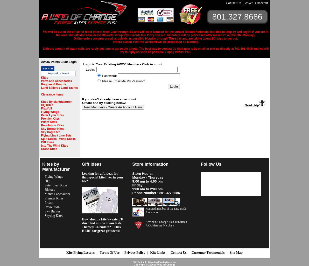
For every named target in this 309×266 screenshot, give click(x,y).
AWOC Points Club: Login (59, 62)
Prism (49, 203)
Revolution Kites (52, 125)
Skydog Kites (54, 216)
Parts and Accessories (56, 81)
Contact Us (234, 3)
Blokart (50, 189)
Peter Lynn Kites (52, 115)
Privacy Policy (135, 252)
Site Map (236, 252)
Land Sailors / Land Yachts (59, 87)
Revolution (52, 207)
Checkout (261, 3)
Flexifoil (46, 108)
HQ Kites (47, 105)
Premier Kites (50, 118)
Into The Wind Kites (54, 145)
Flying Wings (50, 112)
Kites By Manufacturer (56, 101)
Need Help (255, 105)
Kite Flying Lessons (80, 252)
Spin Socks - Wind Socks (58, 139)
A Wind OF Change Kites (89, 14)
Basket (248, 3)
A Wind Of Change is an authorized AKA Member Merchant (166, 223)
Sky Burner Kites (52, 128)
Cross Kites (49, 149)
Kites (44, 77)
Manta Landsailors (57, 194)
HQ (47, 181)
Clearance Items (52, 94)
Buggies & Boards (53, 84)
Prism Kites (49, 122)
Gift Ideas (47, 142)
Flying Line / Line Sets (56, 135)
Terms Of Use (109, 252)
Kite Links (157, 252)
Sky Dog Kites (51, 132)
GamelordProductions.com (162, 262)
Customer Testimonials (208, 252)
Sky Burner (52, 211)
